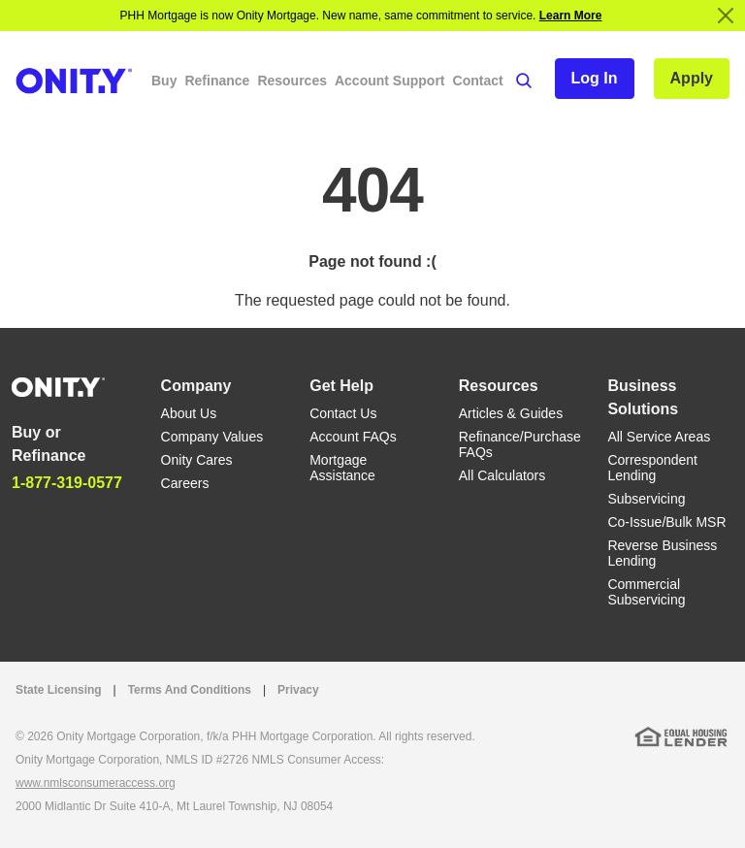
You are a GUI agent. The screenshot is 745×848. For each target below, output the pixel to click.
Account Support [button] (390, 80)
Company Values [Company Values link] (212, 436)
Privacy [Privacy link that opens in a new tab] (298, 690)
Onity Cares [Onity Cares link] (197, 460)
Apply (691, 78)
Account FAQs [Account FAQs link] (352, 436)
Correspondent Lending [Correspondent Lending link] (652, 467)
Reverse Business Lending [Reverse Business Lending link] (662, 553)
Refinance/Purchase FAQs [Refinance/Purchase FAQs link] (520, 444)
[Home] (58, 385)
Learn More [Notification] (570, 15)
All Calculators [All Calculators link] (502, 475)
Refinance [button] (216, 80)
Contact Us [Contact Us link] (342, 413)
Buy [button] (164, 80)
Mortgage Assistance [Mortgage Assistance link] (342, 467)
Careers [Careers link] (185, 483)
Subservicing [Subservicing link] (646, 498)
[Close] (725, 15)
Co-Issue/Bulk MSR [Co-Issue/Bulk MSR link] (666, 522)
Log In (594, 78)
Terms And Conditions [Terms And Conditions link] (189, 690)
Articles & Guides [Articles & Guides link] (511, 413)
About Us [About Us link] (189, 413)
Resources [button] (292, 80)
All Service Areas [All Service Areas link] (658, 436)
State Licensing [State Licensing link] (59, 690)
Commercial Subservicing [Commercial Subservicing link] (646, 591)
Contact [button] (478, 80)
